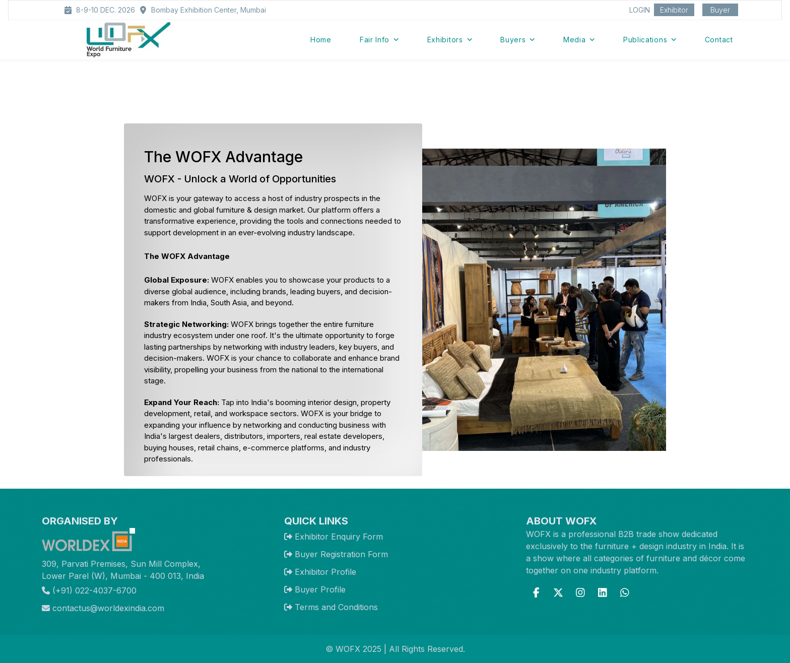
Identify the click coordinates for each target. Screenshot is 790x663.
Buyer (720, 10)
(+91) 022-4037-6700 (89, 590)
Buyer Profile (320, 589)
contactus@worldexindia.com (103, 608)
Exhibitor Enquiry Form (339, 537)
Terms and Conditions (336, 607)
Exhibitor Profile (325, 572)
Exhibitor (674, 10)
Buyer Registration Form (341, 554)
